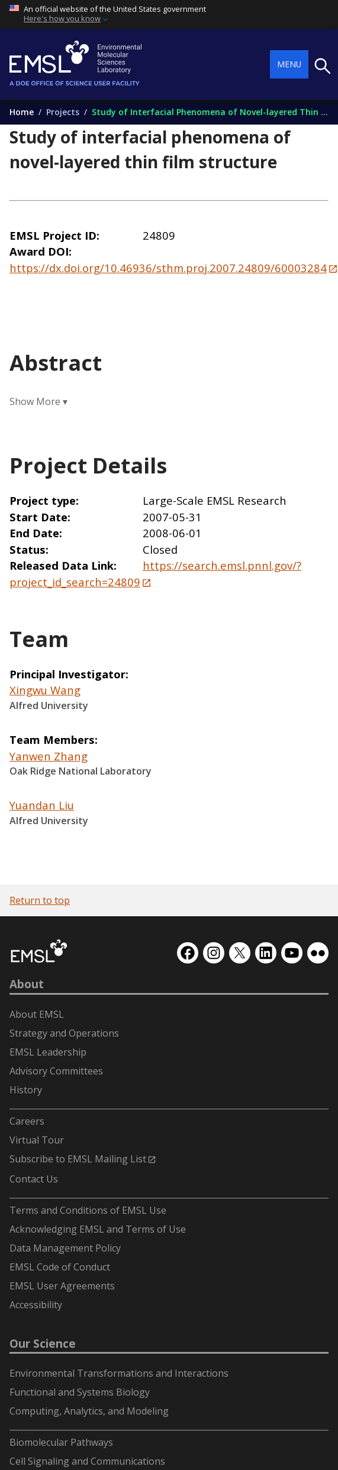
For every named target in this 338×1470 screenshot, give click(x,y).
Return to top (39, 900)
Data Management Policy (65, 1248)
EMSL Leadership (47, 1052)
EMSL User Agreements (62, 1285)
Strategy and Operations (64, 1033)
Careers (26, 1121)
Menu (289, 64)
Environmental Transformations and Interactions (118, 1373)
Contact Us (33, 1178)
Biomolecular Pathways (61, 1442)
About (26, 984)
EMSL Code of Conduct (59, 1266)
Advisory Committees (56, 1070)
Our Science (42, 1343)
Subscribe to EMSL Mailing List (77, 1158)
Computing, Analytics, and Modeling (89, 1410)
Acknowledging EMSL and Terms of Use (97, 1229)
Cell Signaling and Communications (87, 1461)
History (25, 1089)
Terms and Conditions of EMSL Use (87, 1210)
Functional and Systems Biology (79, 1392)
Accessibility (35, 1304)
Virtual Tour (36, 1139)
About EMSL (36, 1014)
